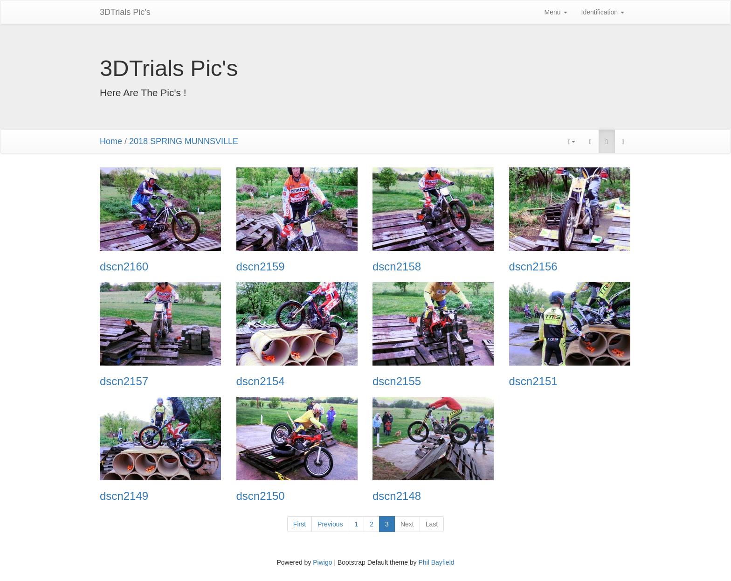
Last (432, 524)
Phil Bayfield (436, 562)
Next (407, 524)
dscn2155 (396, 381)
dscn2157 (124, 381)
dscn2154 (260, 381)
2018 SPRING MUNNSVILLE (183, 141)
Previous (330, 524)
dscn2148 (396, 496)
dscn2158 (396, 267)
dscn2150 (260, 496)
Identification (603, 12)
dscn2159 (260, 267)
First (299, 524)
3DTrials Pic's (125, 12)
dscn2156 (533, 267)
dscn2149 (124, 496)
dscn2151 (533, 381)
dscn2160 (124, 267)
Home (111, 141)
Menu (556, 12)
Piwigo (322, 562)
